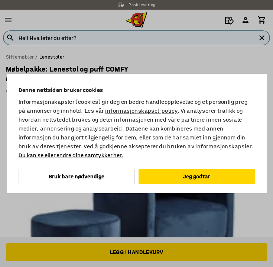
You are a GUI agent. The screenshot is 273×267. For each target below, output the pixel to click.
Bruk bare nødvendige (76, 176)
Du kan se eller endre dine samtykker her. (71, 155)
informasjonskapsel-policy (141, 110)
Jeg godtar (196, 176)
